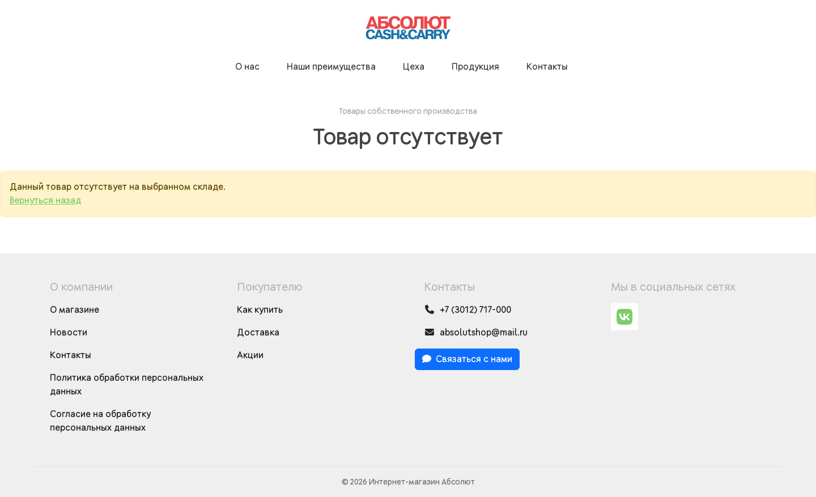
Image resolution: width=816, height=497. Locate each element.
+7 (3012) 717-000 (467, 310)
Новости (68, 332)
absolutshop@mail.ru (476, 332)
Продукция (475, 66)
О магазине (74, 310)
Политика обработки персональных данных (126, 384)
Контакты (547, 66)
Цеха (413, 66)
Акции (250, 355)
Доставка (258, 332)
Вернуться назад (45, 200)
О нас (247, 66)
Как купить (260, 310)
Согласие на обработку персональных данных (100, 421)
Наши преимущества (331, 66)
